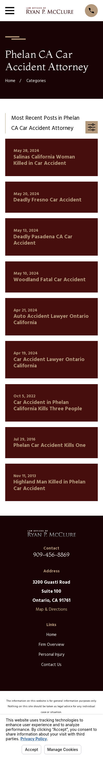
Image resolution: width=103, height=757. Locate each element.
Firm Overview (51, 644)
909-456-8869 (51, 554)
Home (51, 635)
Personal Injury (51, 654)
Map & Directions (51, 609)
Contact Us (51, 665)
